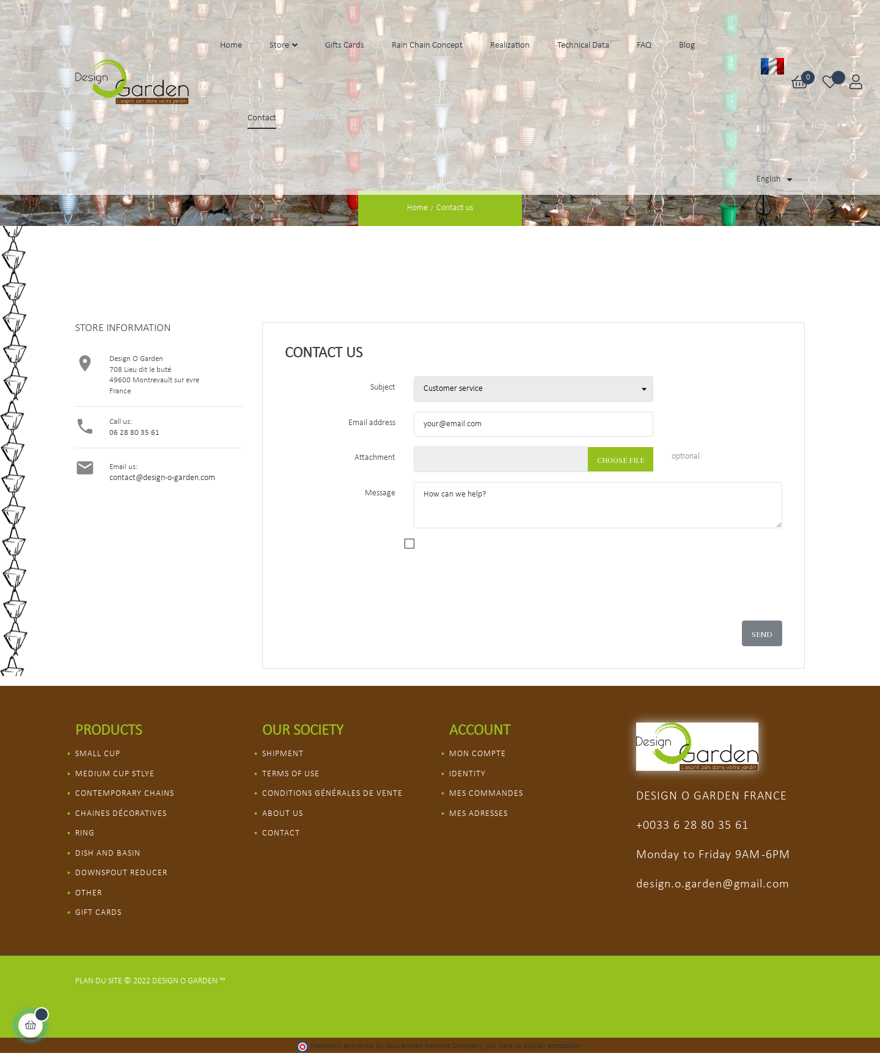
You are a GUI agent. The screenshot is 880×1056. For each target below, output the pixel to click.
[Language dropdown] (777, 179)
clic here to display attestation (534, 1046)
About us (282, 813)
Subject (382, 387)
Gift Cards (98, 912)
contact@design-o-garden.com (162, 477)
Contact (281, 833)
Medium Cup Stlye (115, 774)
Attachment (374, 457)
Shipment (283, 754)
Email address (371, 423)
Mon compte (477, 754)
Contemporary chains (124, 793)
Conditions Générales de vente (332, 793)
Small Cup (97, 754)
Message (380, 493)
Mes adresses (478, 813)
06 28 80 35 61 (134, 433)
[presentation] (544, 590)
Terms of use (291, 774)
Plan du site (98, 981)
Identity (467, 774)
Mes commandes (486, 793)
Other (88, 893)
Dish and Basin (108, 853)
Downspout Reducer (121, 873)
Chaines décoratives (121, 813)
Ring (85, 833)
